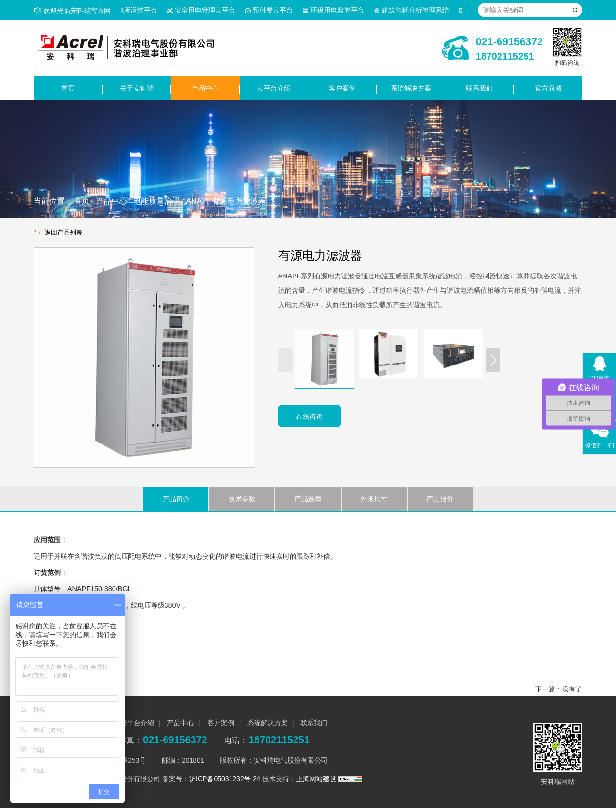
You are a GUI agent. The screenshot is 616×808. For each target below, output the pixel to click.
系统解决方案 (411, 88)
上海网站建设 (317, 778)
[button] (493, 360)
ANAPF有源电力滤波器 (225, 201)
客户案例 (342, 88)
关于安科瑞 (137, 88)
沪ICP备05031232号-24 (224, 778)
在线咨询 (309, 416)
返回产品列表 (58, 232)
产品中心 (205, 88)
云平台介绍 (274, 88)
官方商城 (548, 88)
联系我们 (479, 88)
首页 (68, 88)
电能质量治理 (156, 201)
